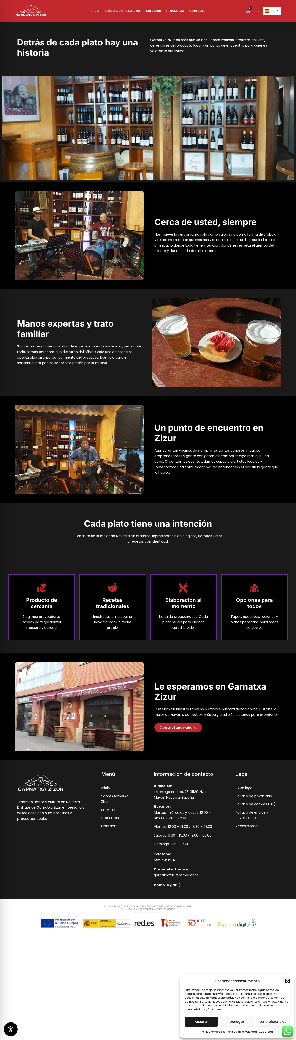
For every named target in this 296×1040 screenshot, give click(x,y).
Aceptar (201, 1021)
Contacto (197, 10)
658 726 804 (164, 860)
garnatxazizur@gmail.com (176, 875)
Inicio (95, 10)
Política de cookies (213, 1032)
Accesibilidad (246, 826)
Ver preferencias (273, 1021)
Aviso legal (266, 1032)
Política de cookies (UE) (255, 804)
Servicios (153, 10)
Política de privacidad (242, 1032)
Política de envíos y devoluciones (251, 815)
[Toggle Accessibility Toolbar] (10, 1029)
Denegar (237, 1021)
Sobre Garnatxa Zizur (123, 10)
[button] (287, 981)
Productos (175, 10)
